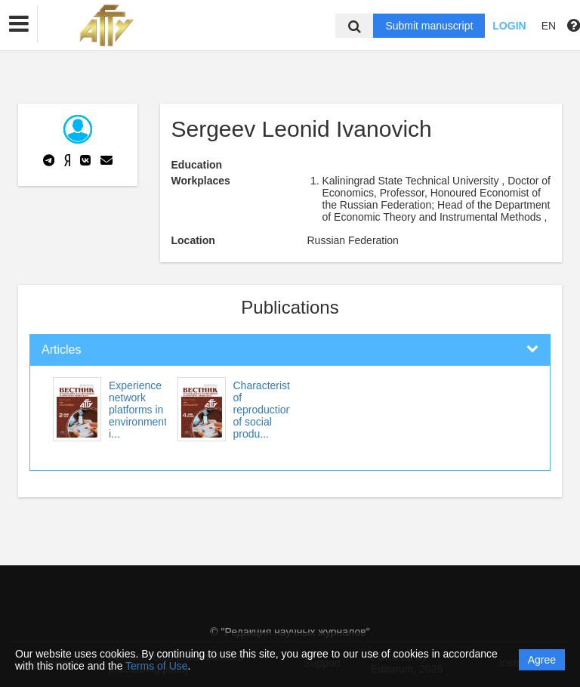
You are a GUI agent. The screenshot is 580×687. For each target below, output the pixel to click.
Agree (542, 660)
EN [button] (548, 26)
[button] (19, 24)
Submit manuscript (429, 26)
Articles (61, 349)
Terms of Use (156, 666)
